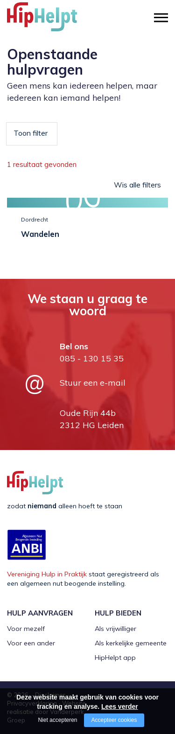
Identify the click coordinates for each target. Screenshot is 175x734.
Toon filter (31, 133)
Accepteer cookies (114, 720)
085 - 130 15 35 (92, 358)
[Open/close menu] (161, 17)
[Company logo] (53, 21)
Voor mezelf (26, 628)
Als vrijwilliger (115, 628)
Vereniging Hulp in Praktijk (47, 574)
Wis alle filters (137, 184)
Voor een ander (31, 643)
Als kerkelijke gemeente (131, 643)
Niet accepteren (57, 720)
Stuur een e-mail (93, 382)
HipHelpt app (115, 657)
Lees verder (119, 706)
